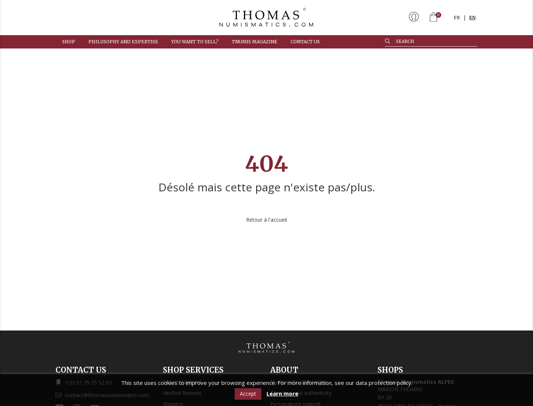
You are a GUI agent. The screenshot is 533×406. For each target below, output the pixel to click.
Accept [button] (248, 393)
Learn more (282, 393)
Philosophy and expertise (123, 41)
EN (472, 17)
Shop (68, 41)
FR (457, 17)
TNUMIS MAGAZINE (254, 41)
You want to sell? (194, 41)
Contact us (305, 41)
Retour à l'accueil (266, 219)
